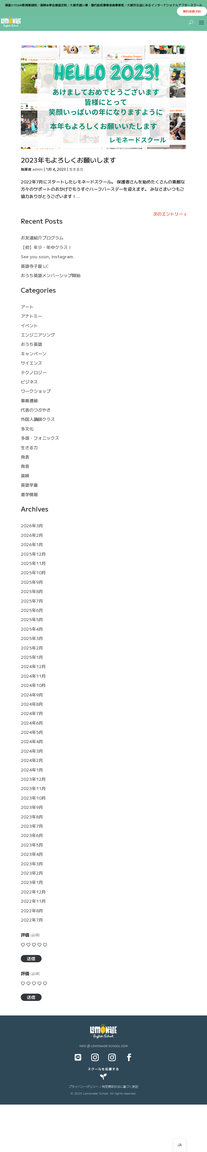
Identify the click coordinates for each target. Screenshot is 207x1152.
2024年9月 (32, 694)
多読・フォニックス (40, 438)
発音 (25, 466)
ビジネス (29, 381)
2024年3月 (32, 751)
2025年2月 (32, 648)
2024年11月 (33, 676)
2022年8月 (32, 910)
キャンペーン (33, 353)
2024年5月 (32, 732)
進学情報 (29, 494)
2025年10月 (33, 572)
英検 (25, 475)
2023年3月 (32, 863)
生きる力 (76, 169)
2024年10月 (33, 685)
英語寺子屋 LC (35, 266)
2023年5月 (32, 845)
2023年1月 (32, 882)
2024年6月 (32, 723)
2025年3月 (32, 638)
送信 (31, 958)
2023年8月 (32, 816)
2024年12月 (33, 666)
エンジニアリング (38, 335)
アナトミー (31, 316)
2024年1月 (32, 769)
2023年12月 (33, 779)
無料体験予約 (192, 11)
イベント (29, 325)
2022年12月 (33, 891)
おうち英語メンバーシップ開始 (50, 275)
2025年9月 (32, 582)
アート (27, 306)
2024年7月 (32, 713)
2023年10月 (33, 798)
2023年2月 (32, 873)
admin (37, 169)
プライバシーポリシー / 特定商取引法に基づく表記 (103, 1086)
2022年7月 (32, 920)
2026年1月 (32, 544)
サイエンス (31, 363)
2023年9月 (32, 807)
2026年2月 (32, 535)
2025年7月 (32, 601)
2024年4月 (32, 741)
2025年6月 (32, 610)
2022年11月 (33, 901)
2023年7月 (32, 826)
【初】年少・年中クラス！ (46, 247)
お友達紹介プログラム (42, 237)
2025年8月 (32, 591)
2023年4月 (32, 854)
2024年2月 (32, 760)
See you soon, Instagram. (47, 256)
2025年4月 (32, 629)
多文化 (27, 428)
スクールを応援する (103, 1069)
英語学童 (29, 485)
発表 (25, 457)
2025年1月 (32, 657)
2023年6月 (32, 835)
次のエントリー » (169, 214)
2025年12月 (33, 554)
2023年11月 (33, 788)
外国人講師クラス (38, 419)
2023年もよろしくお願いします (68, 159)
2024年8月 (32, 704)
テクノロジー (33, 372)
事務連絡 (29, 400)
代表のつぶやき (36, 410)
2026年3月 (32, 525)
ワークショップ (36, 391)
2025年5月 (32, 619)
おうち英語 (31, 344)
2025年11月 (33, 563)
